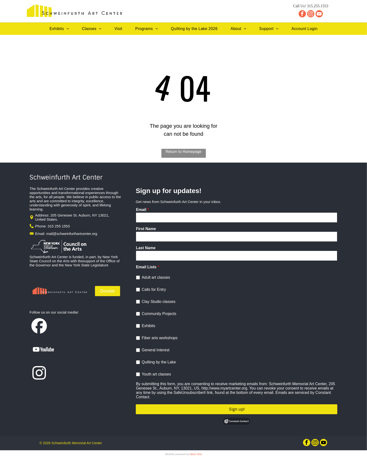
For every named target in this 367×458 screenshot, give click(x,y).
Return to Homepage (183, 152)
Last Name (146, 248)
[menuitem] (59, 29)
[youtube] (319, 14)
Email (141, 210)
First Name (146, 229)
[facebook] (302, 14)
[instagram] (310, 14)
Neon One (196, 454)
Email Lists (146, 267)
